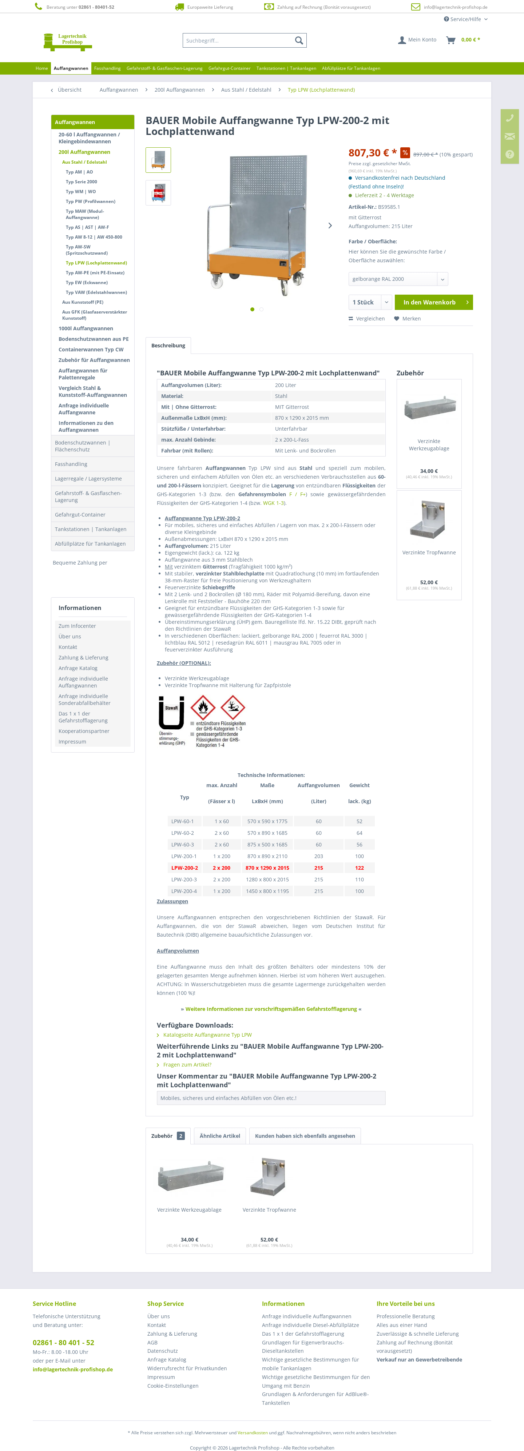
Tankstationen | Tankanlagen (91, 529)
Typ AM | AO (79, 172)
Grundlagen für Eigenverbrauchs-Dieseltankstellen (303, 1347)
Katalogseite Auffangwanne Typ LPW (204, 1034)
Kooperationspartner (84, 731)
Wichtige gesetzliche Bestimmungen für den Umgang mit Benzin (316, 1381)
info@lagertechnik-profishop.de (456, 7)
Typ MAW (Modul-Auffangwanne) (85, 214)
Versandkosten (253, 1433)
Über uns (70, 636)
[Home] (42, 68)
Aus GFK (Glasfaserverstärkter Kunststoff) (94, 315)
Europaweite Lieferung (203, 6)
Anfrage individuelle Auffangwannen (83, 682)
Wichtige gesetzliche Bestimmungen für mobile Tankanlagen (310, 1364)
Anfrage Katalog (78, 668)
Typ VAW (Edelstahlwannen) (96, 292)
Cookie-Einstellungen (173, 1385)
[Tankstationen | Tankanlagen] (286, 68)
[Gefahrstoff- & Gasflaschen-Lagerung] (165, 68)
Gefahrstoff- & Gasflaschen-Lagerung (88, 496)
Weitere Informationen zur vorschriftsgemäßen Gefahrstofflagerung (271, 1008)
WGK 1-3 (273, 502)
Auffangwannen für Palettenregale (83, 374)
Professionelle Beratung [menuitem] (406, 1316)
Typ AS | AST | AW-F (87, 227)
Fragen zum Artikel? (184, 1064)
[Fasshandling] (107, 68)
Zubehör (168, 1135)
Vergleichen (367, 318)
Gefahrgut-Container (80, 514)
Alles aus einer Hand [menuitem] (402, 1325)
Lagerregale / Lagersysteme (88, 478)
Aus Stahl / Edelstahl (84, 162)
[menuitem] (245, 40)
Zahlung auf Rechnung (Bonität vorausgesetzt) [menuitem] (415, 1347)
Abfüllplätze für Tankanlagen (90, 543)
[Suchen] (299, 40)
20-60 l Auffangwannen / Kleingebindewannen (89, 138)
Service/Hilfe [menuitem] (463, 19)
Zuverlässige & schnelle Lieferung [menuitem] (418, 1333)
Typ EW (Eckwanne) (87, 282)
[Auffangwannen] (71, 68)
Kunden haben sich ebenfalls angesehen (305, 1135)
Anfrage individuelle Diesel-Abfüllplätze (310, 1325)
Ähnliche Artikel (220, 1135)
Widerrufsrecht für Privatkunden (187, 1368)
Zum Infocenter (77, 625)
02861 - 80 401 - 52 (63, 1342)
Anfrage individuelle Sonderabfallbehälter (85, 699)
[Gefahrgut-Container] (230, 68)
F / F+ (297, 494)
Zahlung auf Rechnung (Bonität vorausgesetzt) (317, 6)
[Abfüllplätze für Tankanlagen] (351, 68)
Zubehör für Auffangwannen (94, 359)
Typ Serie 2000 (81, 182)
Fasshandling (71, 464)
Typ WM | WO (81, 191)
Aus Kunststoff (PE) (82, 302)
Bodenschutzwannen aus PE (94, 338)
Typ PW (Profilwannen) (90, 201)
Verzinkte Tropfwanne (429, 552)
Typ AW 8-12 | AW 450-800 (94, 237)
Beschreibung (168, 345)
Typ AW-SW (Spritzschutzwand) (87, 250)
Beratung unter (73, 6)
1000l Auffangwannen (86, 328)
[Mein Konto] (417, 40)
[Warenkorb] (463, 40)
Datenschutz (162, 1350)
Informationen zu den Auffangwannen (86, 426)
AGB (152, 1342)
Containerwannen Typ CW (91, 349)
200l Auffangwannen (84, 151)
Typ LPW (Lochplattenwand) (96, 263)
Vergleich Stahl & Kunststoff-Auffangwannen (93, 391)
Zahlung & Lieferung (83, 657)
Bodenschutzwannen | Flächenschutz (83, 446)
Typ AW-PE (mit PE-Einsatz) (95, 273)
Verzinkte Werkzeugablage (429, 445)
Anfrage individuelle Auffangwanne (84, 409)
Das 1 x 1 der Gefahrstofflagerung (83, 717)
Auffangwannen (75, 122)
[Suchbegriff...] (245, 40)
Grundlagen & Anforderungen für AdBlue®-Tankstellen (315, 1398)
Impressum (72, 741)
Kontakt (68, 646)
